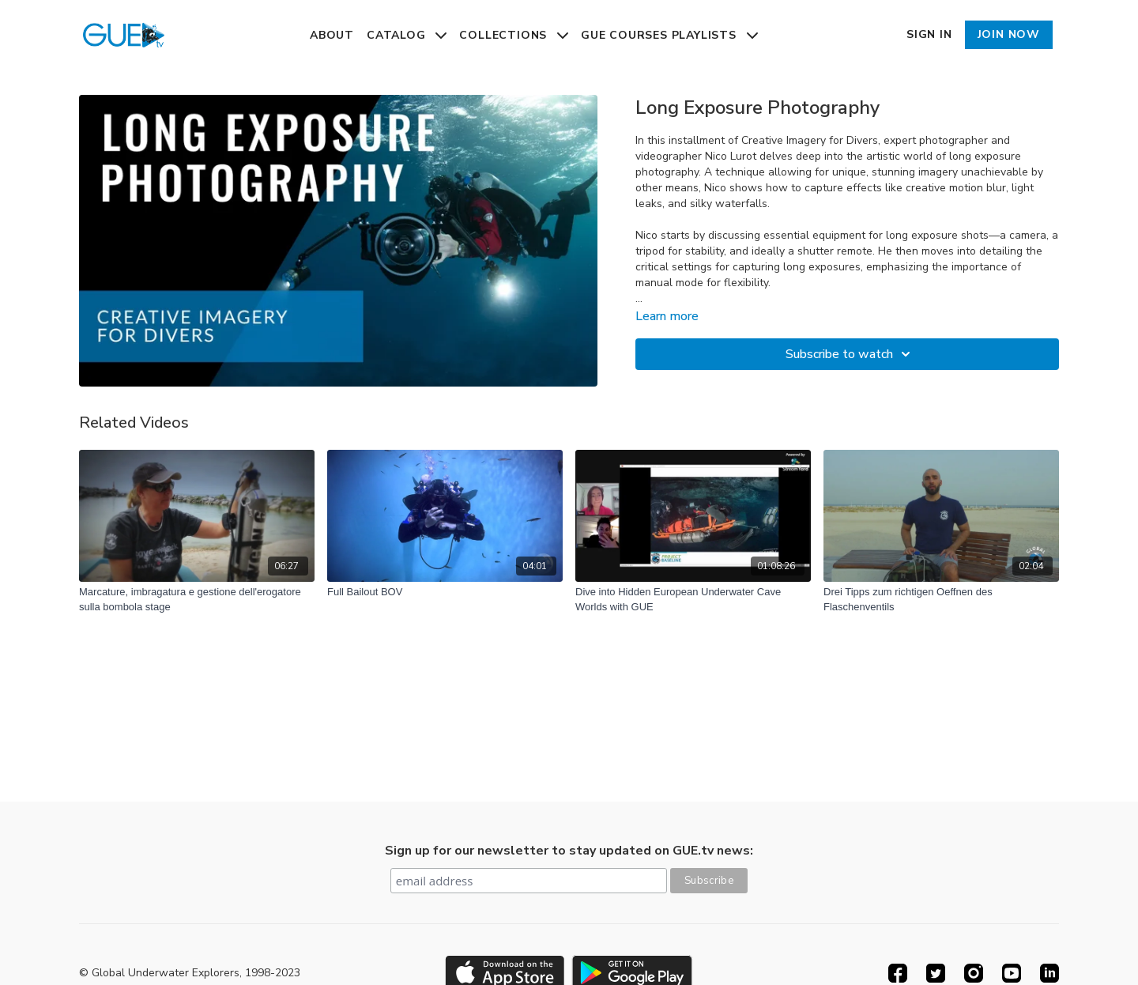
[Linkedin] (1049, 973)
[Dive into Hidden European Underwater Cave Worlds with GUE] (693, 599)
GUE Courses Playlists (669, 35)
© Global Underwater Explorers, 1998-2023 (189, 973)
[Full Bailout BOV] (445, 592)
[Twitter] (935, 973)
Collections (513, 35)
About (332, 35)
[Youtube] (1011, 973)
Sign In (929, 34)
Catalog (407, 35)
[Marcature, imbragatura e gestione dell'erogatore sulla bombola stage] (197, 599)
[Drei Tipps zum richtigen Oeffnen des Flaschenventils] (941, 599)
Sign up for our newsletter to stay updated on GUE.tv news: (569, 850)
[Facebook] (897, 973)
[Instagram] (973, 973)
